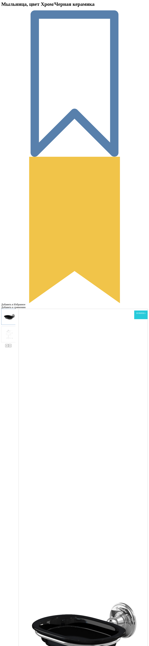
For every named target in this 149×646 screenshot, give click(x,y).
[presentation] (6, 345)
